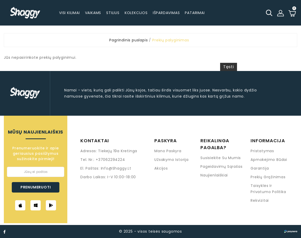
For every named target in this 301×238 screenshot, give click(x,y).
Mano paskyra (167, 150)
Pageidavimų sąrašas (221, 166)
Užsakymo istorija (171, 159)
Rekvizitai (260, 200)
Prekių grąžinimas (268, 177)
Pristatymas (262, 150)
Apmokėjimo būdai (269, 159)
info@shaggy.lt (116, 168)
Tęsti (228, 67)
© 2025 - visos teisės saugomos (150, 231)
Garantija (260, 168)
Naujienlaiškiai (214, 175)
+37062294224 (110, 159)
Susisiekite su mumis (220, 157)
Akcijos (161, 168)
